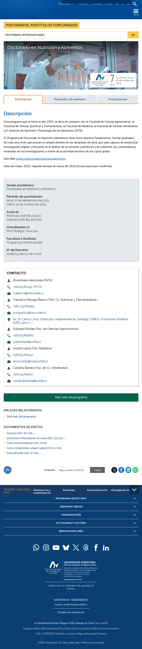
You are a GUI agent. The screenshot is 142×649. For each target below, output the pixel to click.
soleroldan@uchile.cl (27, 342)
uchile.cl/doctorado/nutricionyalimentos (41, 159)
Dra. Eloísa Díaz (68, 625)
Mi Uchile (96, 3)
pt (128, 3)
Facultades (64, 3)
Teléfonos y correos (65, 630)
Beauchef (54, 625)
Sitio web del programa (71, 398)
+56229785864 (23, 336)
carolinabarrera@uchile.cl (30, 381)
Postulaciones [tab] (117, 100)
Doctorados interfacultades (25, 35)
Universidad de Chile (56, 638)
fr (122, 3)
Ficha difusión (22, 453)
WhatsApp (135, 471)
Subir (7, 471)
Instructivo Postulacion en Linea (35, 438)
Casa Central (101, 619)
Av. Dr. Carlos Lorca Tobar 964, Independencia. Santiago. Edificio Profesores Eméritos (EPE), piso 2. (71, 321)
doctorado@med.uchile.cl (30, 362)
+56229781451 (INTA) (27, 287)
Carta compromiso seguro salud (34, 448)
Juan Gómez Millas (88, 625)
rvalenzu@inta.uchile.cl (28, 294)
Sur (101, 625)
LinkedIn (128, 470)
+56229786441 (23, 355)
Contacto (100, 630)
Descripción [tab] (23, 100)
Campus (28, 625)
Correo (108, 3)
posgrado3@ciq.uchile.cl (29, 313)
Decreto (20, 433)
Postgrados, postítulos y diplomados (41, 26)
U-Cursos (83, 3)
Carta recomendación (27, 443)
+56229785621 (23, 375)
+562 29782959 (23, 307)
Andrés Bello (40, 625)
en (117, 3)
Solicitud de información (71, 609)
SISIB (42, 638)
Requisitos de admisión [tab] (70, 100)
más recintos (111, 625)
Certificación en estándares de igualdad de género (71, 585)
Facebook (121, 470)
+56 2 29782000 (45, 630)
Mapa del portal (86, 630)
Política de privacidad (92, 638)
